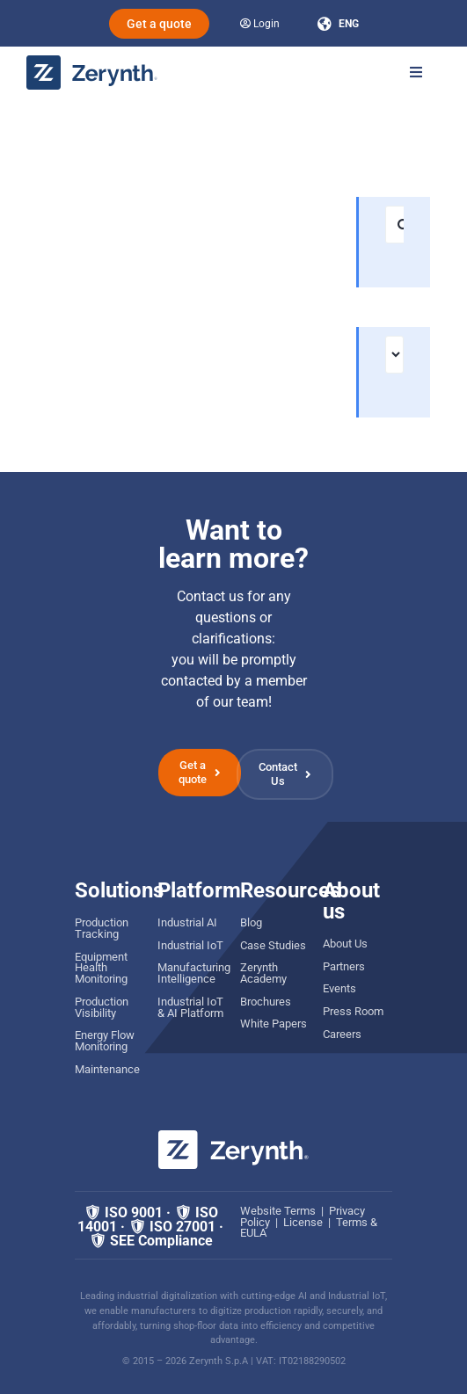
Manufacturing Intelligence (193, 973)
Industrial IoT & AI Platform (190, 1007)
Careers (342, 1034)
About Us (345, 943)
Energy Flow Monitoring (105, 1040)
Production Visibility (101, 1007)
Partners (344, 966)
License (303, 1222)
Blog (251, 922)
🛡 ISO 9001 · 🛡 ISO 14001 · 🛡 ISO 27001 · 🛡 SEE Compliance (150, 1226)
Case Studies (273, 945)
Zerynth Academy (263, 973)
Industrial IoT (190, 945)
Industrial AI (187, 922)
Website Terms (278, 1210)
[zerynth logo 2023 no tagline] (92, 62)
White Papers (273, 1023)
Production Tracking (101, 928)
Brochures (265, 1001)
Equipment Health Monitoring (101, 968)
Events (339, 988)
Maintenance (107, 1069)
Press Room (353, 1011)
